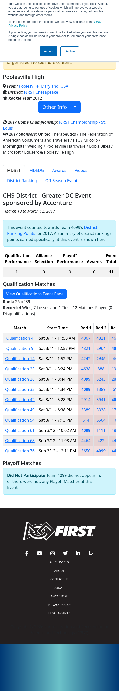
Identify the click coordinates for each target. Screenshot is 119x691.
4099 (86, 379)
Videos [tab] (81, 170)
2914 (86, 399)
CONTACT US (59, 579)
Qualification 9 (20, 348)
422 (101, 440)
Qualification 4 (20, 338)
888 (101, 369)
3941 (101, 399)
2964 (101, 348)
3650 (86, 451)
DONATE (59, 588)
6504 (101, 420)
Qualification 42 (20, 399)
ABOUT (59, 571)
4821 (101, 338)
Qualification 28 (20, 379)
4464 (86, 440)
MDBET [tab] (14, 170)
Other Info (57, 107)
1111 (101, 430)
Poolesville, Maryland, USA (43, 86)
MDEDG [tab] (36, 170)
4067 (86, 338)
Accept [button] (49, 51)
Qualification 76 (20, 451)
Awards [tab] (59, 170)
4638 (86, 369)
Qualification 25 (20, 369)
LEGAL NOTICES (59, 613)
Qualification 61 (20, 430)
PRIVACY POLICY (59, 605)
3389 (86, 410)
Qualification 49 (20, 410)
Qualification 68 (20, 440)
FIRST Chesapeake (41, 92)
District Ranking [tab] (22, 180)
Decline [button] (70, 51)
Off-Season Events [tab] (63, 180)
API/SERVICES (59, 562)
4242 (86, 358)
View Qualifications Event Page (35, 294)
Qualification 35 (20, 389)
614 (85, 420)
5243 (101, 379)
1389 (101, 389)
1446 (101, 358)
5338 (101, 410)
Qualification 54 (20, 420)
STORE (59, 596)
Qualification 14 (20, 358)
